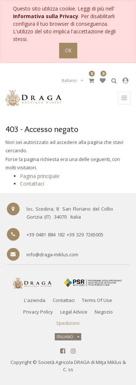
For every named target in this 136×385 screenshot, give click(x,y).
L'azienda (34, 300)
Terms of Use (97, 300)
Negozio (104, 312)
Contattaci (32, 183)
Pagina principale (39, 176)
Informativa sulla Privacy (45, 16)
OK (68, 50)
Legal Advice (73, 312)
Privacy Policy (38, 312)
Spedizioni (67, 323)
